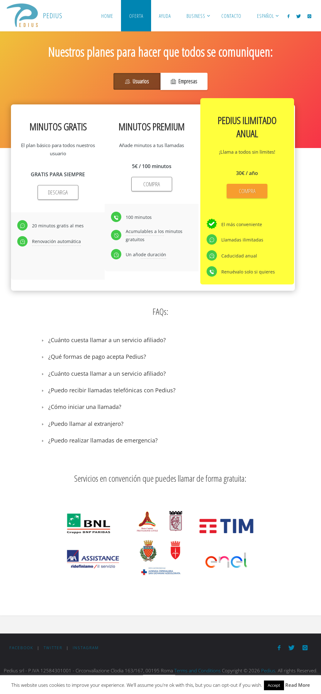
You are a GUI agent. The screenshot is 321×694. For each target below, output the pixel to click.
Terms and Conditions (197, 670)
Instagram (86, 647)
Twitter (53, 647)
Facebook (21, 647)
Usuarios (137, 81)
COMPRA (151, 184)
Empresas (184, 81)
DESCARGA (58, 192)
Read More (297, 685)
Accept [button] (274, 685)
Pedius (268, 670)
